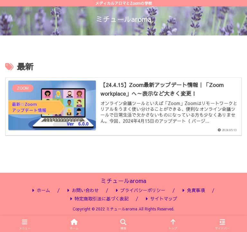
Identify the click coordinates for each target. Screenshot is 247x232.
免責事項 (193, 190)
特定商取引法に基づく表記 (99, 198)
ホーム (41, 190)
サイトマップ (161, 198)
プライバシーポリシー (140, 190)
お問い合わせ (83, 190)
